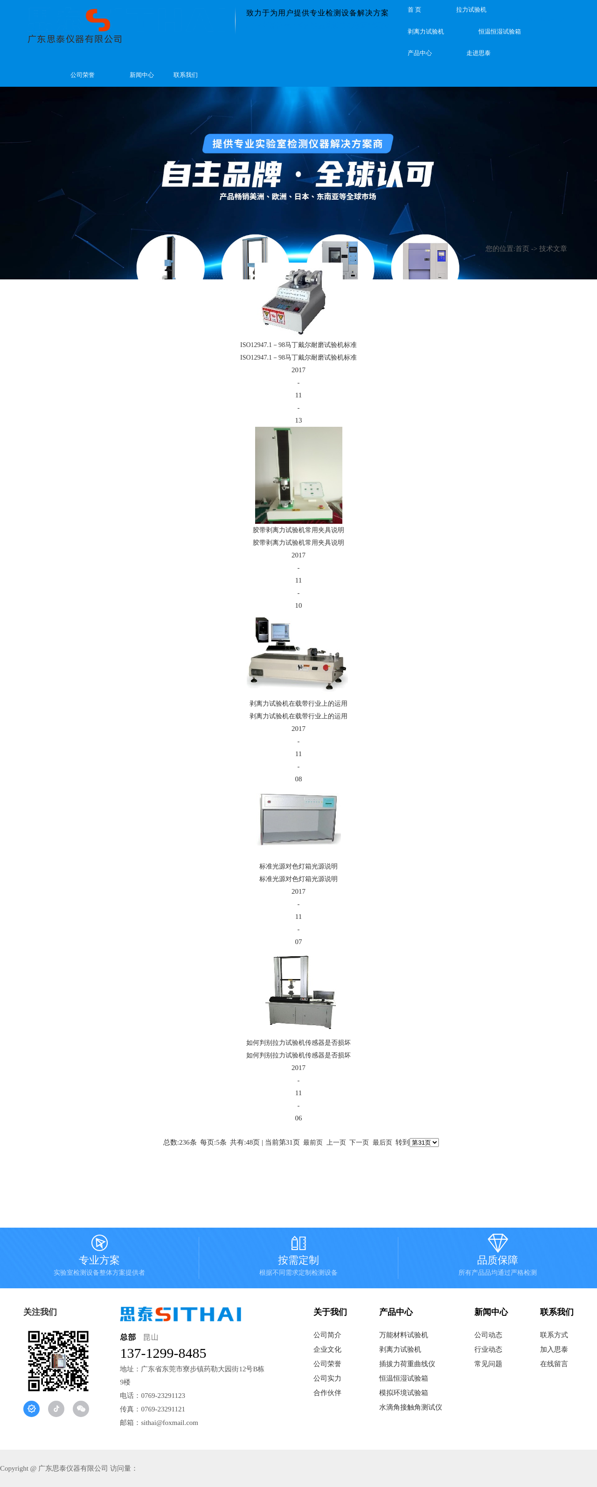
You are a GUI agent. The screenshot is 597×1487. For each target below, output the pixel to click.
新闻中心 (142, 75)
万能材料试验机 (403, 1335)
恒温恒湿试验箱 (500, 31)
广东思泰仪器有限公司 (126, 26)
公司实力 (327, 1378)
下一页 (359, 1142)
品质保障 (497, 1258)
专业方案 (99, 1258)
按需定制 (298, 1258)
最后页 (382, 1142)
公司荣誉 (82, 75)
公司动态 (488, 1335)
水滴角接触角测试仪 (410, 1407)
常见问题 (488, 1364)
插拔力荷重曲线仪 (407, 1364)
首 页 (414, 10)
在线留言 (554, 1364)
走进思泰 (478, 53)
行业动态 (488, 1349)
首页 (522, 248)
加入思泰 (554, 1349)
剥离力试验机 (426, 31)
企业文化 (327, 1349)
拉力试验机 (471, 10)
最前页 (313, 1142)
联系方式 (554, 1335)
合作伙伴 (327, 1393)
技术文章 (553, 248)
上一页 (336, 1142)
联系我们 (186, 75)
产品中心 (420, 53)
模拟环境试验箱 (403, 1393)
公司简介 (327, 1335)
